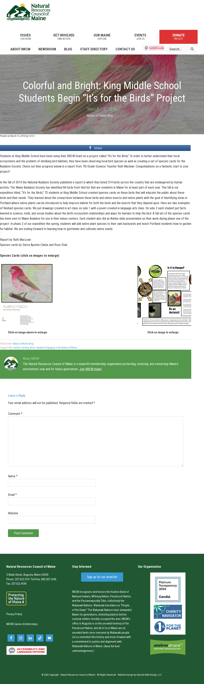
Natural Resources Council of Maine (28, 12)
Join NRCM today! (90, 369)
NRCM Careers (14, 624)
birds (32, 347)
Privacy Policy (14, 614)
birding (25, 347)
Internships (31, 624)
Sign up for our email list (102, 577)
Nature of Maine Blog (99, 115)
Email (12, 495)
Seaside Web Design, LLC (148, 674)
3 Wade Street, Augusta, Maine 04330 (27, 574)
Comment (15, 414)
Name (13, 476)
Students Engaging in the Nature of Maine (56, 347)
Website (13, 513)
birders (17, 347)
